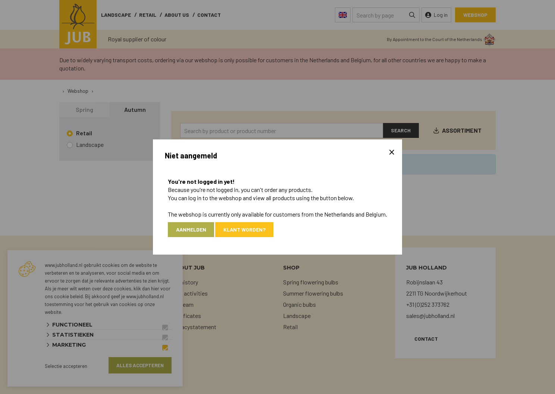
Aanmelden (191, 229)
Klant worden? (245, 229)
